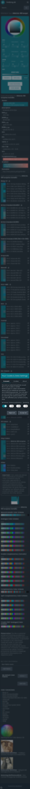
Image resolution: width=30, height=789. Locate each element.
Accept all (23, 413)
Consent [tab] (6, 381)
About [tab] (25, 381)
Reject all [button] (12, 413)
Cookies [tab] (16, 381)
